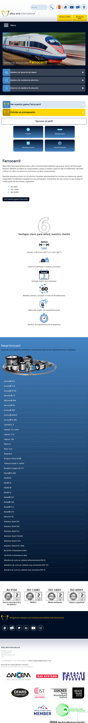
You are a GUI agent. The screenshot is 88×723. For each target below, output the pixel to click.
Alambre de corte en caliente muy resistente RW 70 (25, 559)
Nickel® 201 (9, 485)
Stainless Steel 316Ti (12, 529)
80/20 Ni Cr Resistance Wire (15, 539)
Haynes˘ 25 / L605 (11, 417)
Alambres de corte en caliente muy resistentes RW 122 (26, 554)
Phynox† (7, 431)
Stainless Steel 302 (11, 510)
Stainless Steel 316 (11, 520)
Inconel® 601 (9, 368)
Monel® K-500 (10, 461)
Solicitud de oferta (80, 17)
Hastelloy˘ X (9, 412)
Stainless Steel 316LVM (13, 524)
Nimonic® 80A (10, 387)
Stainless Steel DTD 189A (14, 534)
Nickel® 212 (9, 495)
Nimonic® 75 (9, 382)
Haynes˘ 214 (9, 422)
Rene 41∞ (8, 436)
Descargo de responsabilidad (11, 653)
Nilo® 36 (7, 466)
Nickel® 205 (9, 490)
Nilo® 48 (7, 475)
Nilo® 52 (7, 480)
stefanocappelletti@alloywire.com (39, 649)
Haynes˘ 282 (9, 426)
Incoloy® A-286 (10, 407)
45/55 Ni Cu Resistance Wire (15, 544)
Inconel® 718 (9, 372)
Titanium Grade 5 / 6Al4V (14, 451)
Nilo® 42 (7, 470)
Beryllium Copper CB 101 (14, 456)
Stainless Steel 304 (11, 515)
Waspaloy (8, 441)
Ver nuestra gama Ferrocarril (15, 185)
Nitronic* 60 (9, 505)
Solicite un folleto (64, 17)
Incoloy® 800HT (10, 402)
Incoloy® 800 (9, 397)
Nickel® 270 (9, 500)
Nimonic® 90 (9, 392)
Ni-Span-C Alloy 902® (13, 446)
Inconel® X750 (10, 377)
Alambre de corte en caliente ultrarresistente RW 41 (25, 549)
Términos (25, 653)
